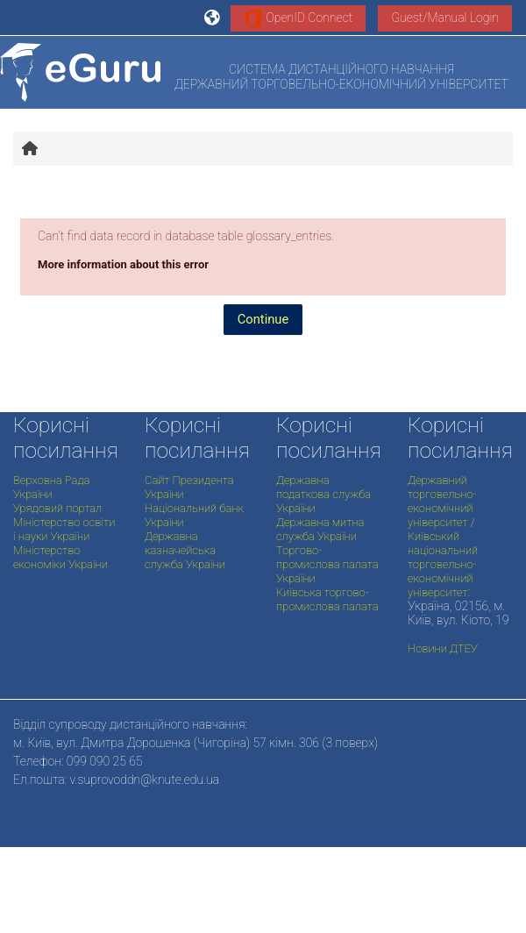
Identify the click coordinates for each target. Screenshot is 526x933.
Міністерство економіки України (60, 557)
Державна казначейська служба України (185, 550)
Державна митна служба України (320, 529)
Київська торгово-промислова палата (327, 599)
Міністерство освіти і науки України (64, 529)
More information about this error (123, 264)
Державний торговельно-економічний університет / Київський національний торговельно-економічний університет (443, 536)
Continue (263, 319)
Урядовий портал (57, 508)
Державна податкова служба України (323, 494)
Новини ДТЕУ (443, 648)
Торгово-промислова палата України (327, 564)
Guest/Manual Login (445, 18)
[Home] (80, 72)
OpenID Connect (298, 18)
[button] (213, 17)
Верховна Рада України (51, 487)
